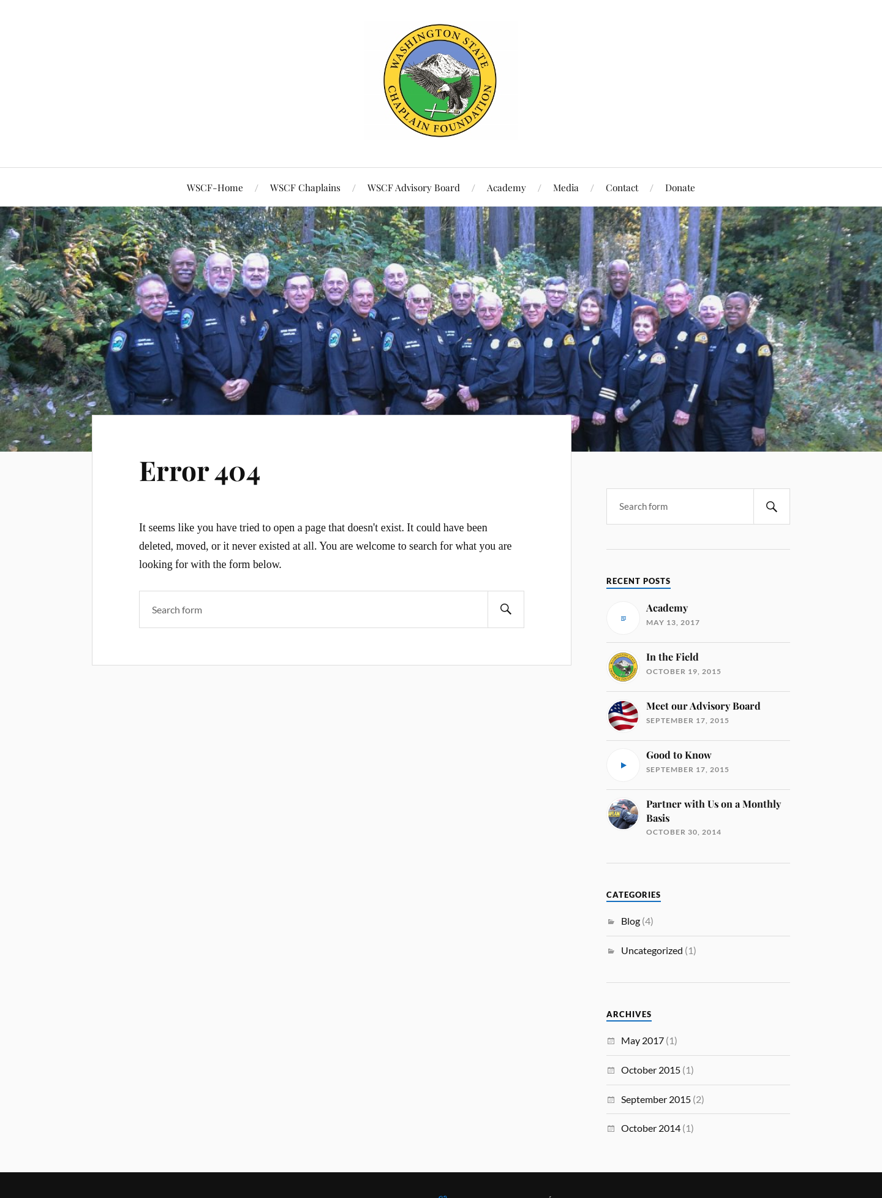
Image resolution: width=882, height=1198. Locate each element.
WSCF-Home (215, 187)
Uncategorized (652, 950)
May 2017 (642, 1040)
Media (566, 187)
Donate (680, 187)
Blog (630, 921)
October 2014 (650, 1128)
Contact (622, 187)
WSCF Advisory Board (414, 187)
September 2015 (656, 1099)
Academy (506, 187)
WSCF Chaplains (305, 187)
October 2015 (650, 1069)
